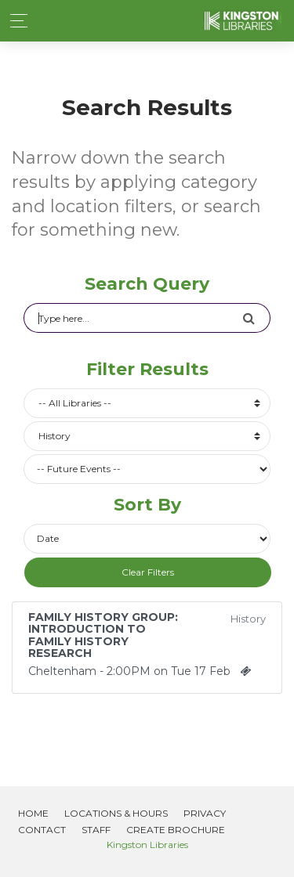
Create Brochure (175, 829)
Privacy (204, 813)
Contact (42, 829)
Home (33, 813)
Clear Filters (148, 572)
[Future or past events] (147, 469)
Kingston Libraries (147, 844)
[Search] (133, 318)
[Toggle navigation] (14, 20)
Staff (96, 829)
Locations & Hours (116, 813)
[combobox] (147, 403)
